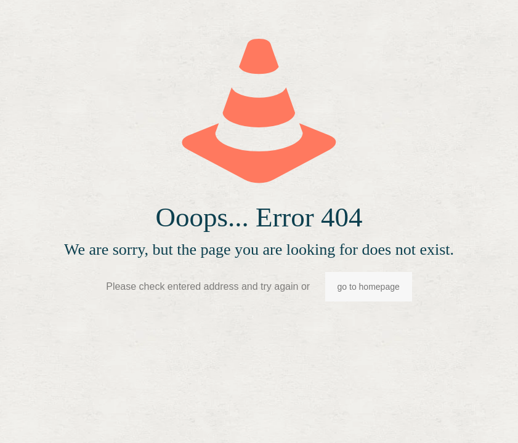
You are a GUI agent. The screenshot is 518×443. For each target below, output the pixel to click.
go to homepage (369, 287)
